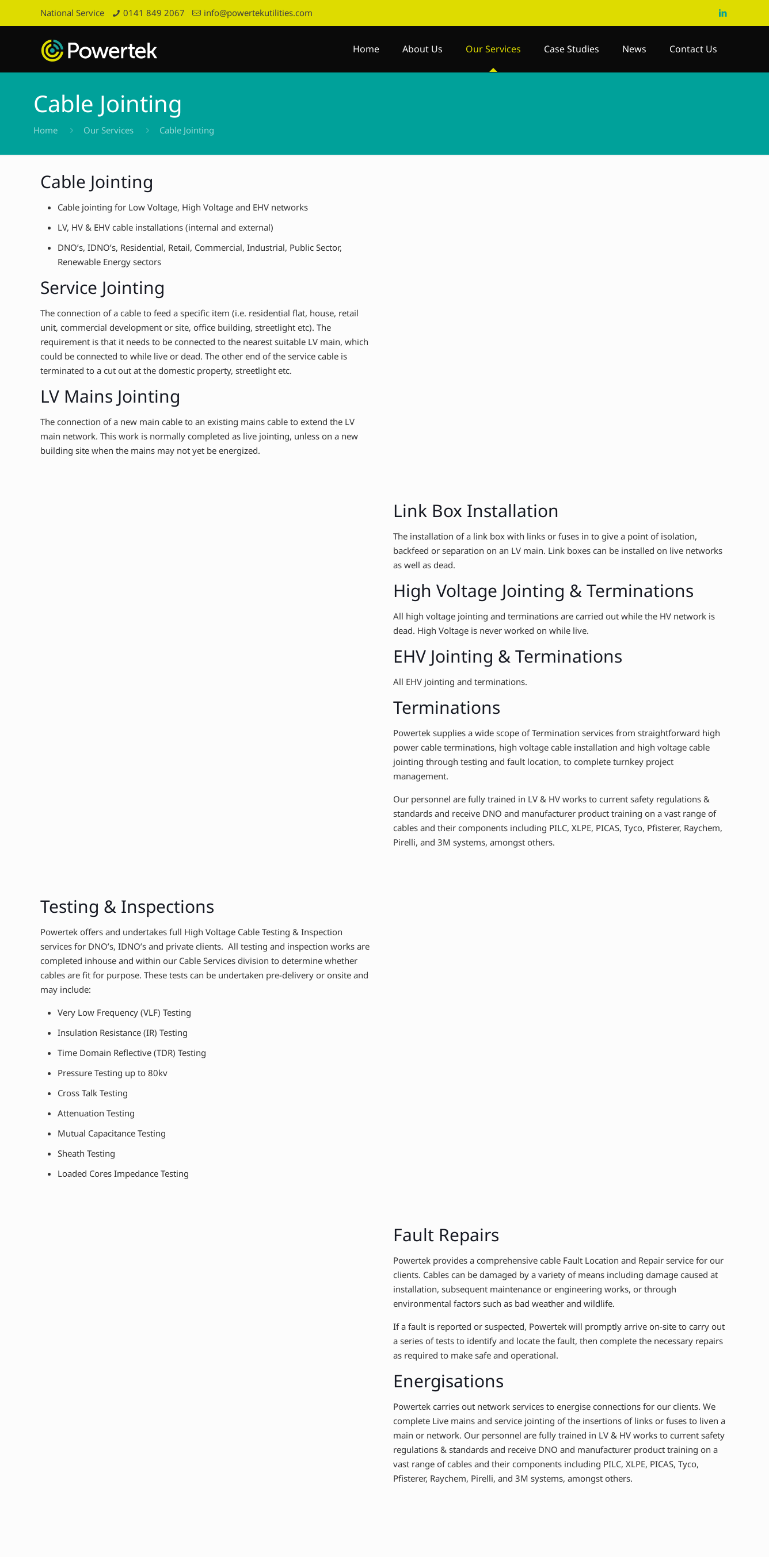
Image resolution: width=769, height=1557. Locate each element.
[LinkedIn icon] (723, 12)
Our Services (108, 130)
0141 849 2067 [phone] (154, 12)
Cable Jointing (186, 130)
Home (45, 130)
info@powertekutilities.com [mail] (258, 12)
